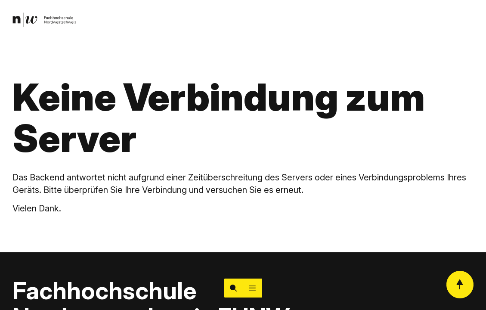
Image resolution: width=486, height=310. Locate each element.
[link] (44, 19)
